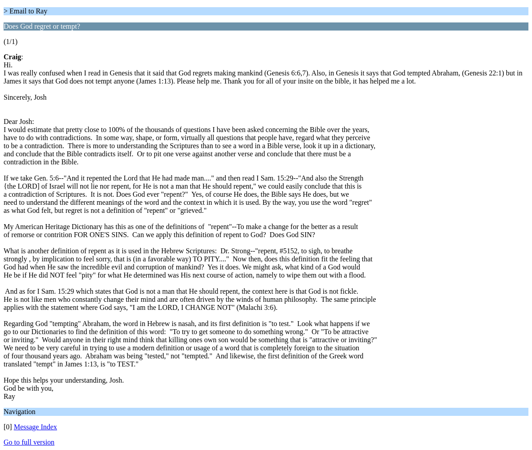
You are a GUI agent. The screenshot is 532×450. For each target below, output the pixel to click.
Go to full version (29, 442)
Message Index (35, 427)
